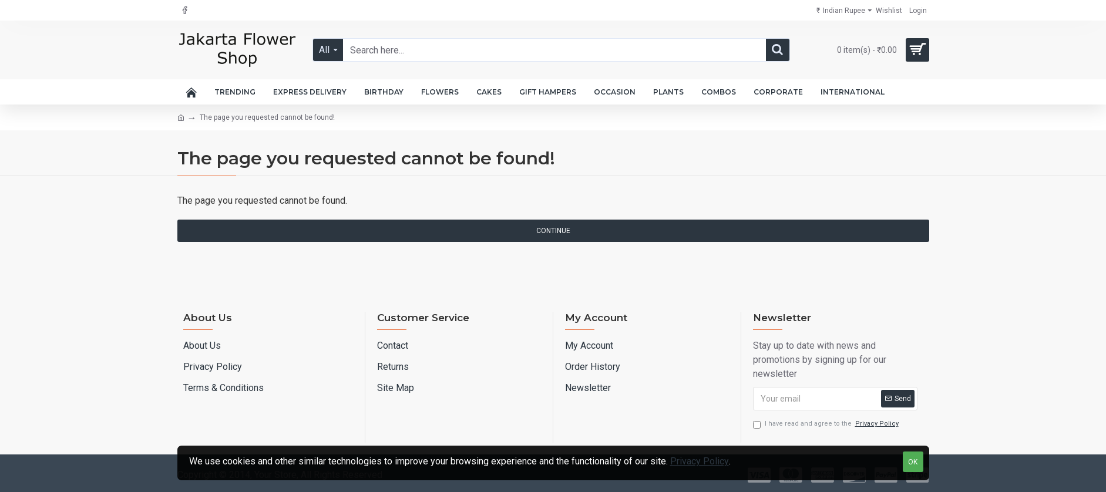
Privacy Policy (699, 461)
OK (912, 462)
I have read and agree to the (826, 424)
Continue (553, 231)
